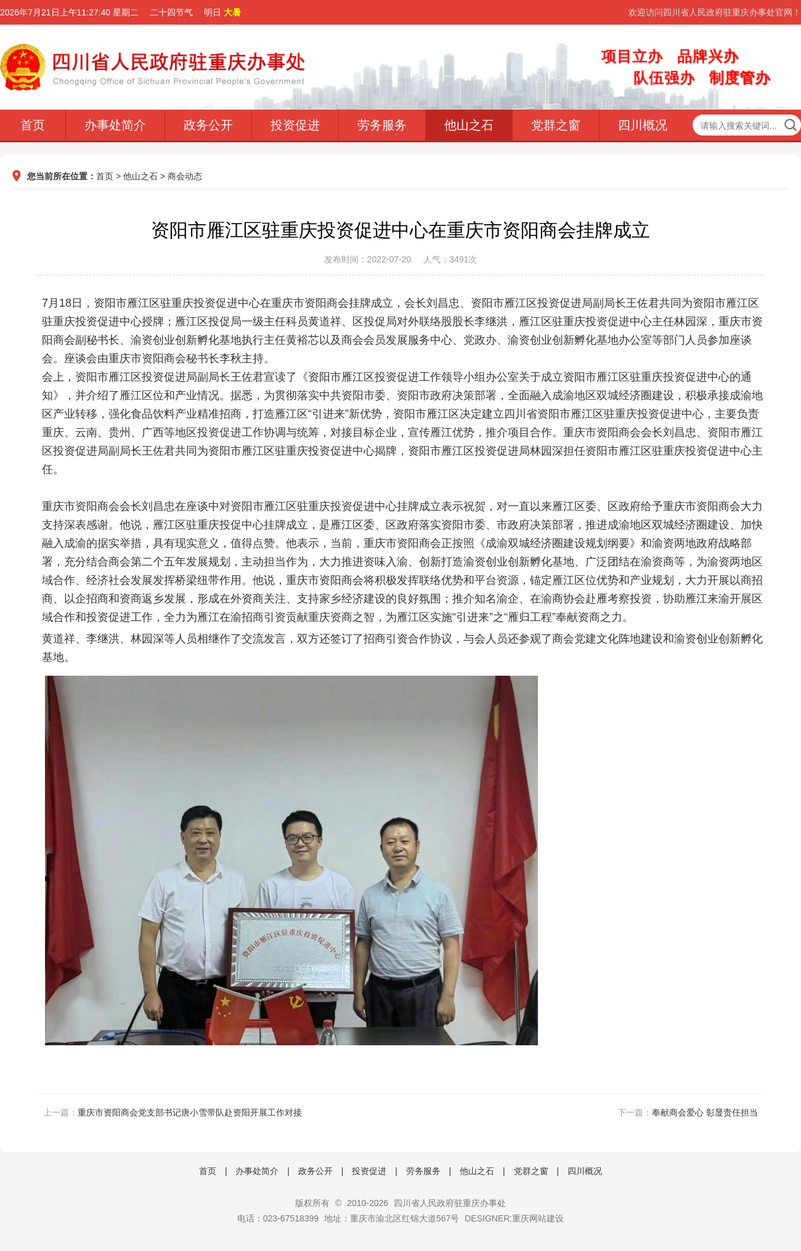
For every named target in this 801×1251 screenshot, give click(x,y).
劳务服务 (382, 125)
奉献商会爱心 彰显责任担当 (705, 1112)
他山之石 (469, 125)
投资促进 (295, 125)
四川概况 (642, 125)
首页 (32, 125)
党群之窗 (555, 125)
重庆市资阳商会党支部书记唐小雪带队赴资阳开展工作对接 (190, 1112)
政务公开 (208, 125)
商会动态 (185, 176)
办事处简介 (115, 125)
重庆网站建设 (538, 1218)
